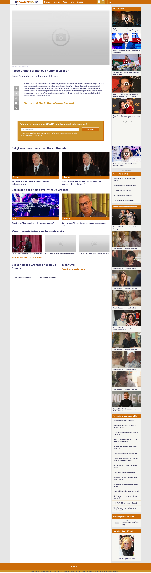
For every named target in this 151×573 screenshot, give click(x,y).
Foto (72, 2)
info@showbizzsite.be (86, 571)
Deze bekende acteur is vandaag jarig (126, 453)
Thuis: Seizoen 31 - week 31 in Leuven (125, 389)
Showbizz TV (119, 9)
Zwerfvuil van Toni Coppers (122, 190)
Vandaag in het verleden (123, 516)
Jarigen (80, 2)
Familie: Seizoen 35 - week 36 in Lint (124, 308)
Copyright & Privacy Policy (69, 571)
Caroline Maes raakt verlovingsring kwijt (126, 491)
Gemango (116, 571)
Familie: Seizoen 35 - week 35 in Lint (124, 369)
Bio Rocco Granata (23, 277)
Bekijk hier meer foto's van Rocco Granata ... (28, 257)
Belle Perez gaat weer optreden (124, 420)
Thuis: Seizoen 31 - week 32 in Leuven (125, 349)
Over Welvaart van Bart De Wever (124, 200)
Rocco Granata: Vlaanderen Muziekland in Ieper (94, 253)
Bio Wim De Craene (48, 277)
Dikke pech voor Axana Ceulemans (124, 472)
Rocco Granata (67, 269)
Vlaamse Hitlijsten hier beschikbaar (125, 185)
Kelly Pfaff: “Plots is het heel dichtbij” (125, 503)
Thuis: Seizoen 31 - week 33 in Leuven (125, 288)
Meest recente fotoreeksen (125, 207)
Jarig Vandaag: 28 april (123, 531)
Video (64, 2)
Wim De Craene (79, 269)
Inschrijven (90, 129)
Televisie (56, 2)
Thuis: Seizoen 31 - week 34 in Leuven (125, 248)
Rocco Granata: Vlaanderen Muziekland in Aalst (60, 253)
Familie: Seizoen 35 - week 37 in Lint (124, 268)
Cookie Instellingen (101, 571)
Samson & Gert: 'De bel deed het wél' (49, 103)
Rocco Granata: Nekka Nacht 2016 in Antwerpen (27, 253)
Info (58, 571)
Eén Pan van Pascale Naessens (123, 195)
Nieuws (47, 2)
